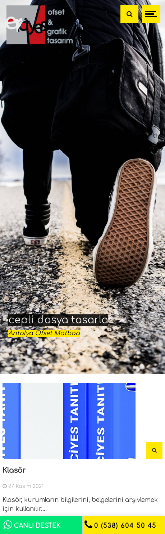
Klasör (14, 470)
